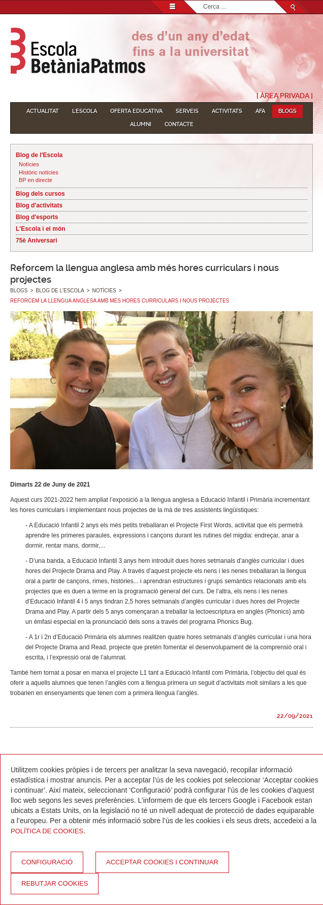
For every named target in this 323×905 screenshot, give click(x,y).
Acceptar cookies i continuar (162, 862)
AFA (260, 111)
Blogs (287, 111)
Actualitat (42, 111)
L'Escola (84, 111)
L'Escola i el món (41, 228)
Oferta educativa (136, 111)
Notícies (29, 164)
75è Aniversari (36, 240)
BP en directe (35, 180)
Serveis (187, 111)
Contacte (179, 124)
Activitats (227, 111)
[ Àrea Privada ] (284, 96)
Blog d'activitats (39, 205)
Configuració (47, 862)
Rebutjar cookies (54, 883)
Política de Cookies (47, 831)
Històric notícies (38, 172)
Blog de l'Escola (39, 155)
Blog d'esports (37, 217)
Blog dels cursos (40, 193)
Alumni (140, 124)
